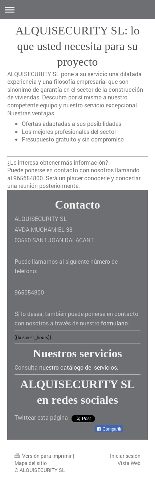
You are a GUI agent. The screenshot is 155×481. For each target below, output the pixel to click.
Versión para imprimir (44, 455)
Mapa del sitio (31, 463)
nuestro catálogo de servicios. (78, 367)
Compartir (109, 429)
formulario (114, 323)
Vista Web (129, 463)
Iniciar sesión (125, 455)
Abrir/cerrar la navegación (77, 9)
